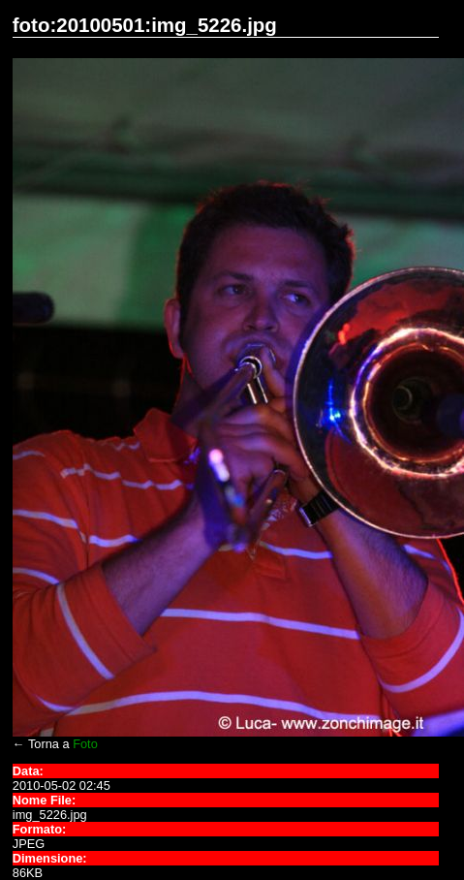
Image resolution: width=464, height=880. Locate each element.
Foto (85, 744)
